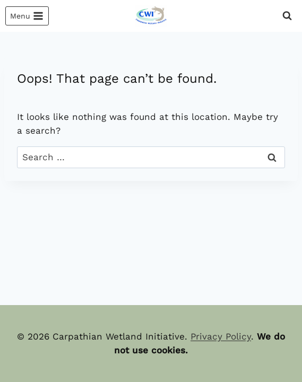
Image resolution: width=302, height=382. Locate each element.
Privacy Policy (221, 336)
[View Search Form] (287, 15)
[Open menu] (27, 15)
